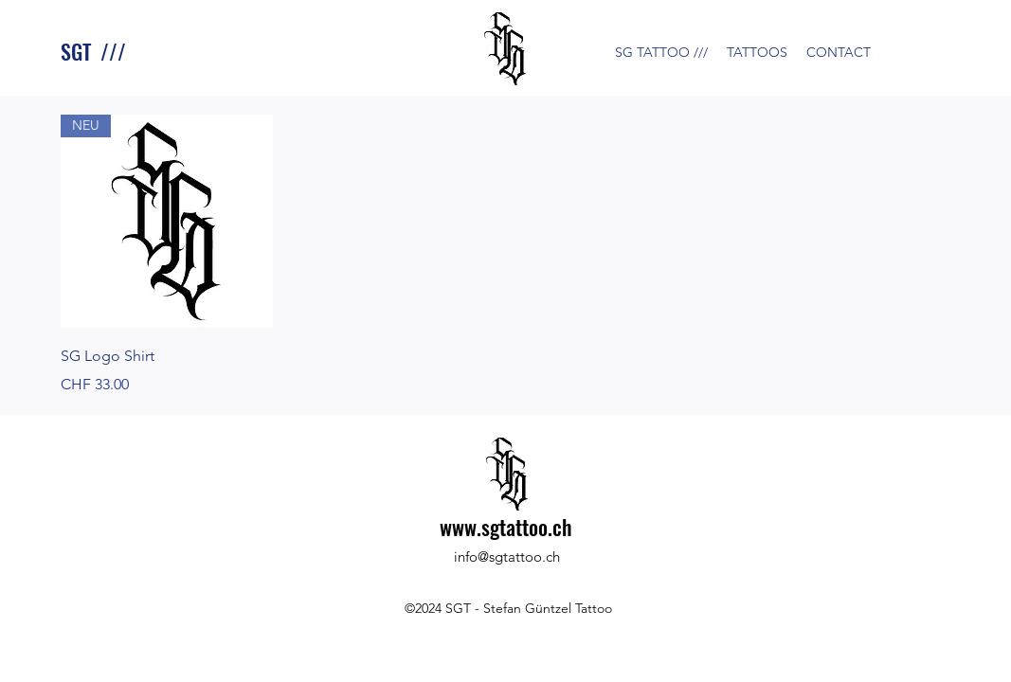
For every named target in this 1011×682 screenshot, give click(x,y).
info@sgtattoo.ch (507, 556)
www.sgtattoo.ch (506, 527)
